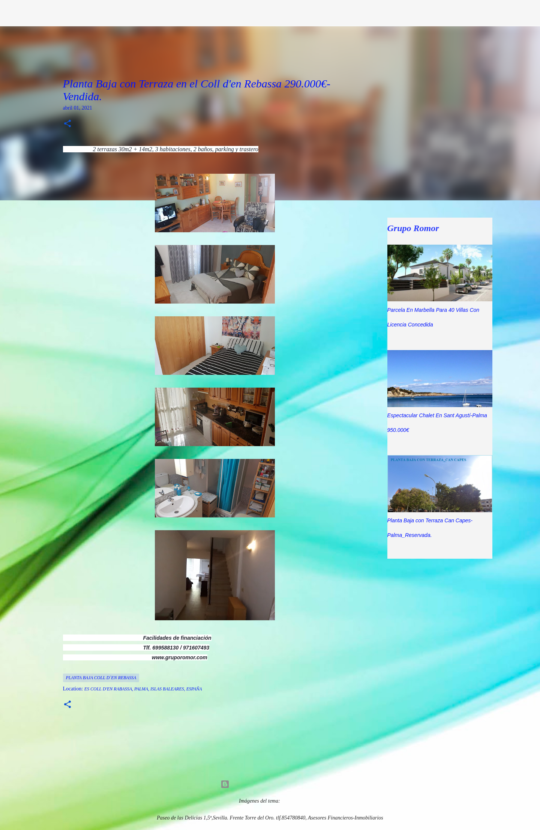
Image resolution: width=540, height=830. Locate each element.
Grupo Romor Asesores (77, 13)
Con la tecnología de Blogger (269, 784)
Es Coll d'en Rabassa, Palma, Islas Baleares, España (143, 689)
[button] (67, 124)
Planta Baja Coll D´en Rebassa (101, 677)
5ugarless (291, 801)
